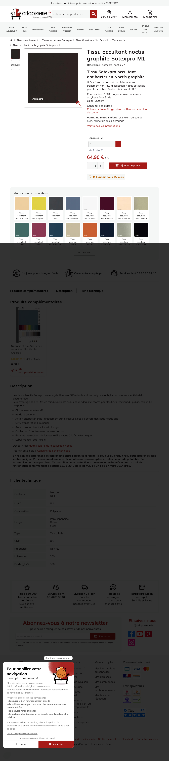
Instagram (131, 642)
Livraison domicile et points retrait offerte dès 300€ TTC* (84, 3)
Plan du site (129, 742)
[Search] (69, 14)
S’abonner (102, 636)
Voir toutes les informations (104, 125)
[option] (15, 54)
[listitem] (21, 208)
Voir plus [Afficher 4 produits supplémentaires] (84, 252)
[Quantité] (95, 165)
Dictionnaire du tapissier (76, 725)
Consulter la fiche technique (55, 450)
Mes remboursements (105, 688)
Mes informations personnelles (105, 670)
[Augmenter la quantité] (101, 165)
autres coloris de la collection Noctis (52, 445)
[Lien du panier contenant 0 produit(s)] (150, 14)
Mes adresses (103, 676)
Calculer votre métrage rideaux (106, 109)
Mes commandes (105, 681)
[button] (78, 103)
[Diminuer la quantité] (90, 165)
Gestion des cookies (109, 742)
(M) (96, 138)
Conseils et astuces (148, 742)
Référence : (94, 65)
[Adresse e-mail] (53, 636)
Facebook (131, 634)
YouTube (140, 634)
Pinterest (148, 634)
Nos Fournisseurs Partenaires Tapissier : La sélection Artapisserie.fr (75, 705)
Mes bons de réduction (102, 696)
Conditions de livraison (75, 681)
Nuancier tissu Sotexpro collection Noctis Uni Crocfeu (26, 349)
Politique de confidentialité (81, 742)
